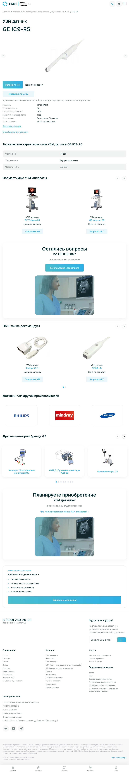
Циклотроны (51, 684)
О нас (5, 655)
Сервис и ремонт (96, 659)
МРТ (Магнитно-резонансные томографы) (64, 665)
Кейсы (5, 665)
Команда (6, 659)
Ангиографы (51, 674)
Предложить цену (18, 94)
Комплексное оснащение (100, 655)
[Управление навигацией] (124, 4)
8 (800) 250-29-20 (17, 620)
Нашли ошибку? (118, 757)
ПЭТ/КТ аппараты (53, 681)
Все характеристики (12, 126)
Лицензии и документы (13, 681)
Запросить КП (18, 84)
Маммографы (51, 662)
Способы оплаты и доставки (15, 132)
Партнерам (7, 674)
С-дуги (49, 671)
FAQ (90, 676)
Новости (6, 668)
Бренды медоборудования (100, 679)
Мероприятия (8, 671)
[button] (3, 55)
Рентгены (50, 659)
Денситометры (52, 687)
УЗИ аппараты (52, 655)
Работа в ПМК (9, 678)
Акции (91, 672)
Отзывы (6, 662)
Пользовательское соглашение (102, 685)
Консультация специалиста (64, 268)
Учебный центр (95, 662)
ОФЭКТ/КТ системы (54, 678)
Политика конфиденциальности (102, 682)
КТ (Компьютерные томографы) (59, 668)
